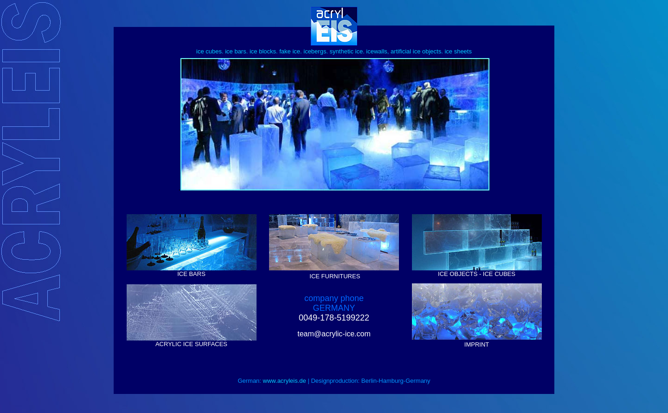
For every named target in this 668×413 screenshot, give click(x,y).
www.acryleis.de (284, 380)
